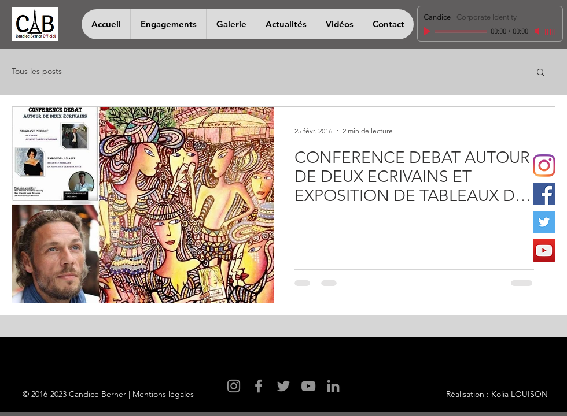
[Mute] (538, 31)
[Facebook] (544, 194)
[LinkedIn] (333, 386)
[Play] (428, 31)
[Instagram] (544, 165)
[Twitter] (544, 222)
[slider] (551, 32)
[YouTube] (544, 250)
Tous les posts (37, 71)
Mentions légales (163, 394)
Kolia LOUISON (520, 394)
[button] (540, 73)
